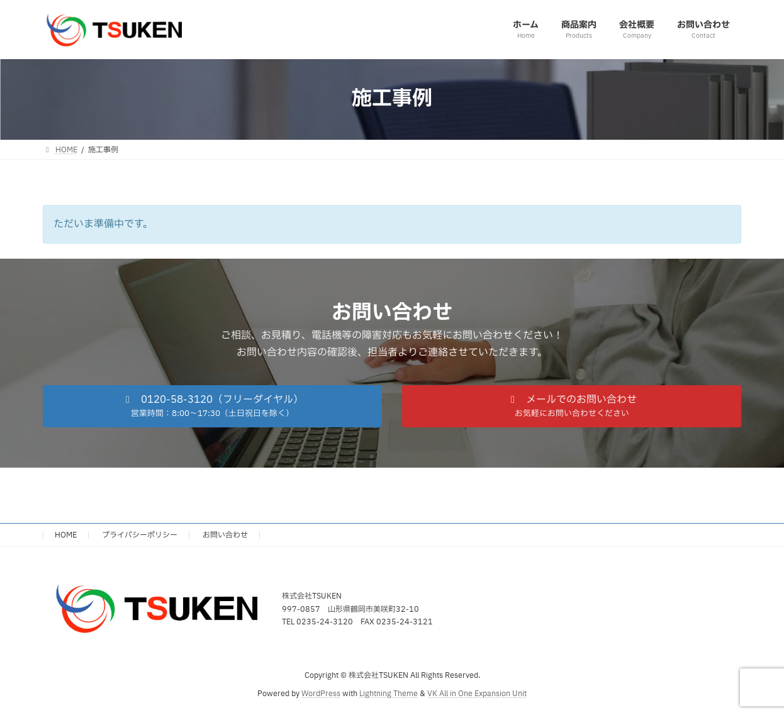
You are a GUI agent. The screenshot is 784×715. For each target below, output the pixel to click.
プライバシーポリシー (139, 535)
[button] (212, 406)
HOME (66, 535)
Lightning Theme (388, 693)
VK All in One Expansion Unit (477, 693)
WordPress (320, 693)
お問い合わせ (225, 535)
